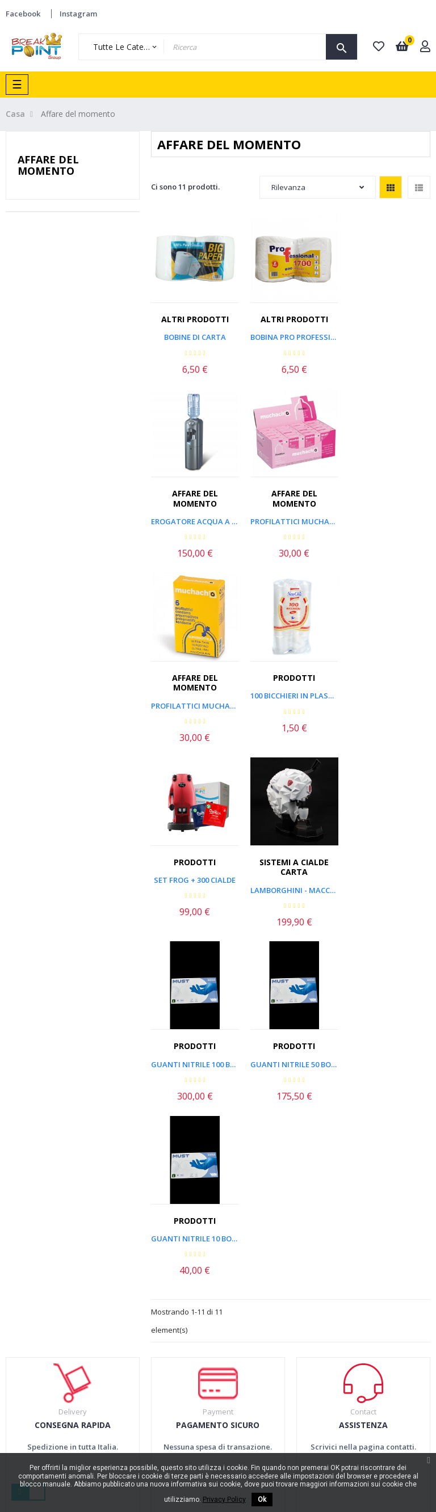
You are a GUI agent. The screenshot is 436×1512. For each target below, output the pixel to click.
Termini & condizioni (199, 1237)
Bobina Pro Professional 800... (291, 335)
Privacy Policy (205, 1308)
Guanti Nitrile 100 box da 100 (387, 698)
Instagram (78, 14)
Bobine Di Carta (194, 335)
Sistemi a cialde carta (290, 685)
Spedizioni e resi (210, 1264)
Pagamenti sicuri (210, 1286)
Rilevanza (317, 187)
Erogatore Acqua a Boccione (387, 345)
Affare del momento (48, 165)
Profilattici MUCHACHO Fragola (194, 526)
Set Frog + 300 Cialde (193, 698)
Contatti (281, 1297)
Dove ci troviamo (297, 1253)
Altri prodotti (194, 316)
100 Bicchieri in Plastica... (387, 517)
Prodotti (388, 498)
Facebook (23, 14)
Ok (262, 1499)
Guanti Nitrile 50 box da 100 (194, 880)
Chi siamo (284, 1232)
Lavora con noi (293, 1275)
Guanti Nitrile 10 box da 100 (291, 880)
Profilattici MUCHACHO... (291, 526)
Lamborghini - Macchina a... (291, 709)
